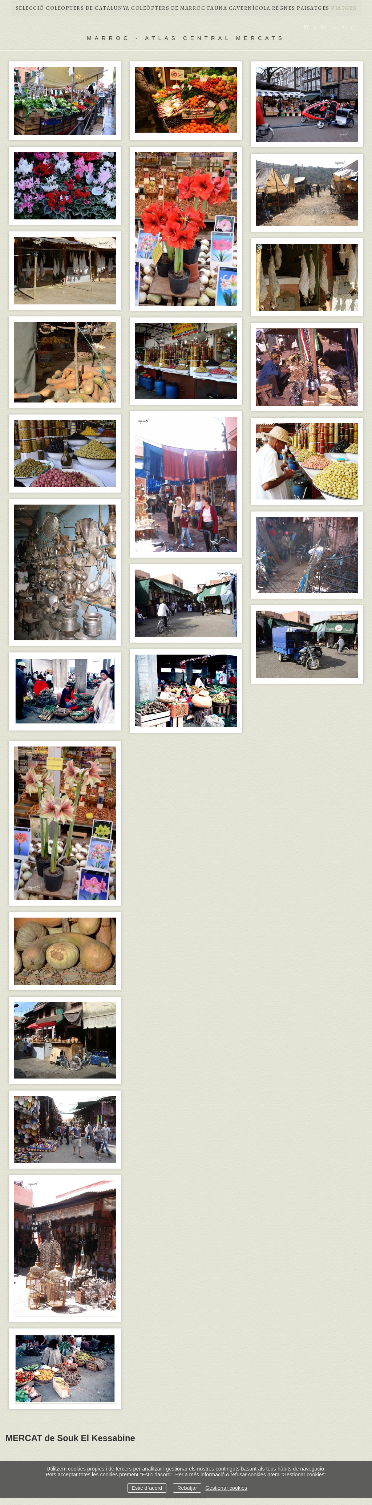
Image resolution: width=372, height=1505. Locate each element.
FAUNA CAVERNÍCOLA (239, 8)
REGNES (283, 8)
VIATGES (344, 8)
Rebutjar (187, 1488)
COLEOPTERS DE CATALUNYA (88, 8)
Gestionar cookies (226, 1488)
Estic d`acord (147, 1488)
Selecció (30, 8)
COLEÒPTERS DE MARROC (168, 8)
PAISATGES (313, 8)
